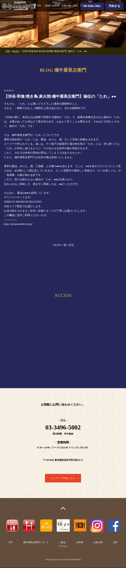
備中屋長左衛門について (35, 542)
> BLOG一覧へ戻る (63, 245)
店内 (75, 5)
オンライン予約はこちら (63, 478)
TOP (39, 5)
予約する (114, 6)
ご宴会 (46, 5)
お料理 (55, 5)
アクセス (84, 5)
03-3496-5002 (92, 6)
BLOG (15, 51)
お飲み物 (66, 5)
